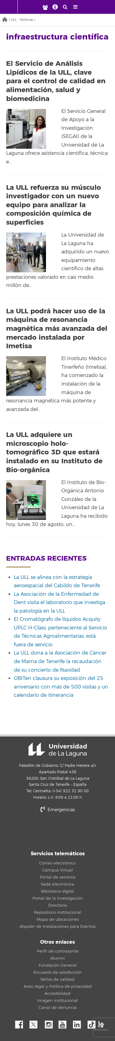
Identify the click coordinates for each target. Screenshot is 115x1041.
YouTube (64, 1023)
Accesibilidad (57, 993)
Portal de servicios (57, 877)
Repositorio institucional (57, 912)
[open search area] (65, 7)
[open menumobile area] (75, 7)
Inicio (4, 20)
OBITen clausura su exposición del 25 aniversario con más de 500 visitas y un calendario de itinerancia (61, 686)
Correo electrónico (57, 863)
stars (58, 830)
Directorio (57, 905)
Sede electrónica (57, 884)
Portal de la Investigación (58, 898)
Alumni (57, 958)
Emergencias (57, 809)
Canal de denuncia (58, 1007)
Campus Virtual (57, 870)
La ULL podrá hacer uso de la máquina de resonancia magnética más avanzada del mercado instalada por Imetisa (56, 328)
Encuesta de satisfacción (57, 972)
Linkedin (79, 1023)
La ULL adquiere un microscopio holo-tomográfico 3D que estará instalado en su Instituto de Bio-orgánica (54, 452)
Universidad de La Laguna (58, 750)
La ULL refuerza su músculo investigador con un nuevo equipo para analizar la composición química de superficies (53, 205)
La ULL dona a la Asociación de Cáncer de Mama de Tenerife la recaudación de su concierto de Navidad (60, 661)
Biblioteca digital (57, 891)
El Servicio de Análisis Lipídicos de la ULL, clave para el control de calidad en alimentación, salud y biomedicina (55, 81)
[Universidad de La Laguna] (32, 6)
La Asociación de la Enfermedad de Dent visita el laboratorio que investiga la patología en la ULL (59, 602)
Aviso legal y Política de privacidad (58, 986)
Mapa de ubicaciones (57, 919)
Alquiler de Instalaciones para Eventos (58, 926)
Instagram (50, 1023)
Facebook (21, 1023)
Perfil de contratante (58, 951)
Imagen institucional (57, 1000)
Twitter (35, 1023)
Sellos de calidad (57, 979)
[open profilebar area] (45, 7)
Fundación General (58, 965)
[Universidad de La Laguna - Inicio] (12, 6)
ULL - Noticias (22, 20)
